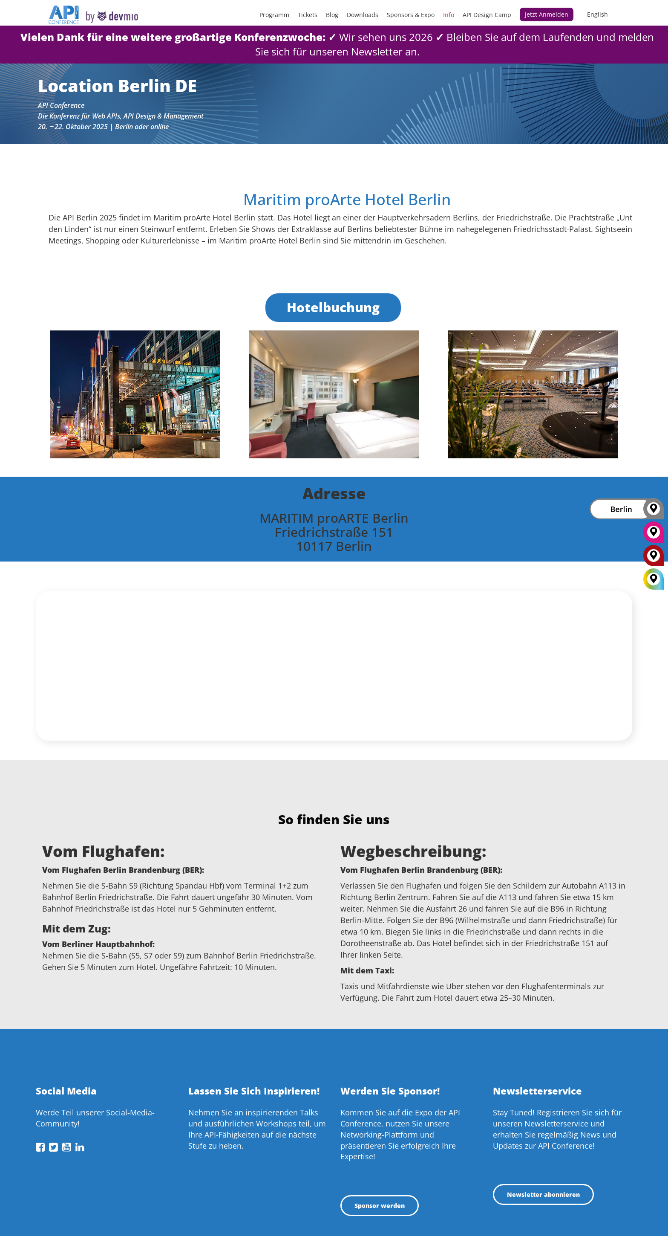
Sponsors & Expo (411, 15)
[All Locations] (653, 579)
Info (448, 15)
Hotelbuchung (333, 307)
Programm (274, 15)
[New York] (653, 535)
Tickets (307, 15)
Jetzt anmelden (546, 14)
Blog (332, 15)
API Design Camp (487, 15)
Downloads (362, 15)
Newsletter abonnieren (543, 1194)
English (597, 14)
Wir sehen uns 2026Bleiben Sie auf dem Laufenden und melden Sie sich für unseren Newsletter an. (337, 44)
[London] (653, 558)
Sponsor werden (379, 1206)
